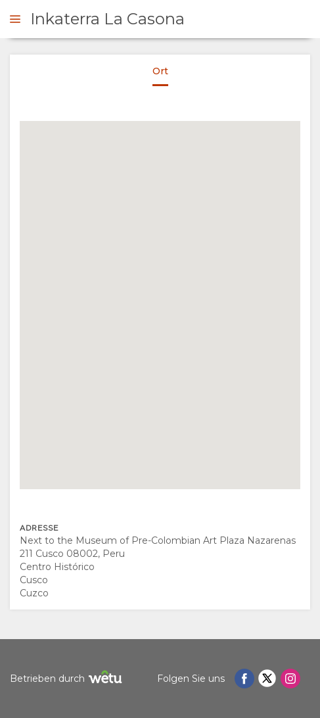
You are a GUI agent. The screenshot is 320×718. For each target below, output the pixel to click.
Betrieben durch (68, 679)
